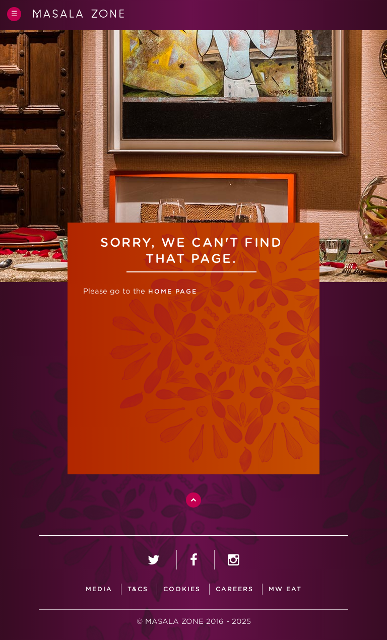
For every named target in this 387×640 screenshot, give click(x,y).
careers (234, 589)
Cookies (182, 589)
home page (171, 291)
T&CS (137, 589)
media (99, 589)
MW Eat (285, 589)
